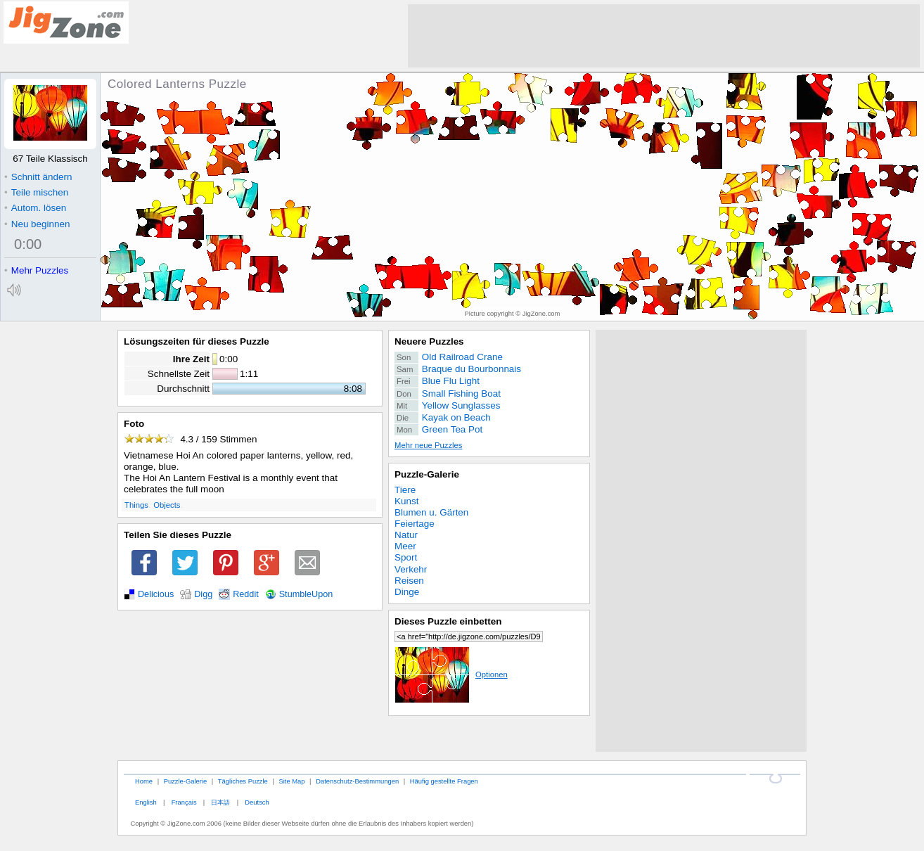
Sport (405, 557)
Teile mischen (36, 192)
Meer (405, 546)
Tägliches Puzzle (243, 781)
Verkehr (410, 569)
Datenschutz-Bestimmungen (357, 781)
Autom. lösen (35, 208)
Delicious (156, 594)
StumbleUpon (306, 594)
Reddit (246, 594)
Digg (203, 594)
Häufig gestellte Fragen (444, 781)
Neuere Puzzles (429, 341)
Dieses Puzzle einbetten (447, 621)
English (146, 802)
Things (136, 505)
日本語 (220, 802)
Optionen (451, 674)
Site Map (291, 781)
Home (144, 781)
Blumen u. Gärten (431, 512)
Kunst (406, 501)
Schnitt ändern (38, 177)
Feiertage (414, 523)
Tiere (405, 490)
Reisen (409, 580)
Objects (166, 505)
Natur (406, 535)
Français (184, 802)
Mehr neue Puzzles (428, 445)
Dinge (406, 592)
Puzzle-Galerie (426, 474)
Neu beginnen (37, 224)
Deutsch (257, 802)
